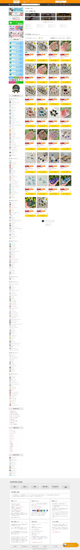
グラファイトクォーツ (14, 184)
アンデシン (12, 130)
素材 (11, 451)
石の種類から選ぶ (32, 11)
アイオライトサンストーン (15, 102)
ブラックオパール (13, 321)
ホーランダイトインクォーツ (15, 343)
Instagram (12, 82)
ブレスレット (32, 14)
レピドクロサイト (13, 395)
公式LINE (19, 82)
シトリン (12, 209)
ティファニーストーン (14, 261)
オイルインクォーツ (14, 150)
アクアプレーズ (13, 107)
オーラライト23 (13, 147)
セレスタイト (12, 231)
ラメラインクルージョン (14, 384)
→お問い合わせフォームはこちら (37, 542)
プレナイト (12, 329)
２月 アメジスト (13, 459)
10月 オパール (13, 471)
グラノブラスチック (14, 183)
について (14, 487)
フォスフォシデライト (14, 312)
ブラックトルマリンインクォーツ (16, 324)
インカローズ (12, 136)
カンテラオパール (13, 176)
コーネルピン (12, 197)
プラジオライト (13, 317)
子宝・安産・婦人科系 (14, 414)
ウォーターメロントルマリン (15, 138)
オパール (12, 154)
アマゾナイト (12, 120)
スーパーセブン (13, 214)
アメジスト (12, 123)
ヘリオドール (12, 337)
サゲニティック (13, 202)
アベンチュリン (13, 118)
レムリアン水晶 (13, 398)
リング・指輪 (48, 18)
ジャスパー (12, 210)
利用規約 (44, 546)
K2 (11, 160)
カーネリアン (12, 167)
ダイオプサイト (13, 244)
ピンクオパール (13, 303)
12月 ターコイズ (13, 475)
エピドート (12, 141)
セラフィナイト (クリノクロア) (15, 228)
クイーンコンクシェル (14, 181)
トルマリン (12, 272)
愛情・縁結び (12, 411)
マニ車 (11, 361)
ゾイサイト (12, 238)
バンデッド (12, 296)
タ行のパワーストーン (29, 26)
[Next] (48, 225)
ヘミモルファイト (13, 335)
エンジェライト (13, 144)
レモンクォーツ (13, 400)
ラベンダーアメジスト (14, 382)
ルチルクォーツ (13, 389)
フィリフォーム (13, 311)
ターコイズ (12, 243)
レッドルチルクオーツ (14, 393)
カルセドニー (12, 175)
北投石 (11, 346)
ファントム (12, 309)
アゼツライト (12, 115)
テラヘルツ (12, 264)
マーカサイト (12, 355)
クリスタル (12, 188)
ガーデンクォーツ (13, 162)
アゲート (12, 112)
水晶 (11, 215)
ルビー (11, 390)
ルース (11, 440)
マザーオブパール (13, 358)
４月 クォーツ (13, 462)
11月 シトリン (13, 473)
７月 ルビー (12, 467)
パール (11, 285)
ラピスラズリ (12, 377)
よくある (65, 487)
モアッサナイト (13, 366)
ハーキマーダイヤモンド (14, 284)
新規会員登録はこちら (60, 1)
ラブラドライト (13, 381)
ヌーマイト (12, 278)
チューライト (12, 257)
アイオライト (12, 101)
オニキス (12, 152)
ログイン (50, 4)
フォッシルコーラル (14, 314)
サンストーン (12, 206)
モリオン (12, 367)
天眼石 (11, 265)
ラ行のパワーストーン (29, 28)
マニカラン (12, 359)
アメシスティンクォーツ (14, 122)
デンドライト (12, 267)
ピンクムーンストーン (14, 308)
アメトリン (12, 126)
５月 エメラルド (13, 463)
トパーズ (12, 269)
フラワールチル (13, 325)
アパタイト (12, 117)
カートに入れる (30, 60)
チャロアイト (12, 256)
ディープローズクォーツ (14, 259)
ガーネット (12, 165)
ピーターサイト (13, 300)
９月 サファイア (13, 470)
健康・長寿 (12, 419)
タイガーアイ (12, 246)
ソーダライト (12, 234)
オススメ (64, 18)
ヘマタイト (12, 333)
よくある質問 (55, 546)
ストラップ (12, 438)
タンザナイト (12, 252)
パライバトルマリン (14, 295)
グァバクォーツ (13, 180)
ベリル (11, 340)
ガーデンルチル (13, 164)
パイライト (12, 288)
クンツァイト (12, 194)
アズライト (12, 113)
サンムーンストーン (14, 207)
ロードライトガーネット (14, 405)
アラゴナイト (12, 128)
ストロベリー (12, 223)
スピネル (12, 225)
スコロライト (12, 218)
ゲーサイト (12, 196)
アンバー (12, 131)
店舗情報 (15, 546)
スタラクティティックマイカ (15, 220)
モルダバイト (12, 371)
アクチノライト (13, 110)
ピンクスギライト (13, 304)
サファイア (12, 204)
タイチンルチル (13, 248)
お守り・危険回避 (13, 424)
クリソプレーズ (13, 191)
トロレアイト (12, 273)
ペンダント (32, 18)
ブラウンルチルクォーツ (14, 316)
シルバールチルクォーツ (14, 212)
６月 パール (12, 465)
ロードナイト (12, 403)
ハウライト (12, 292)
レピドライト (12, 397)
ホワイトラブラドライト (14, 349)
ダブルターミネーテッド (14, 251)
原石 (11, 448)
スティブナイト (13, 222)
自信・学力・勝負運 (14, 417)
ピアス (11, 435)
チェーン (12, 449)
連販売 (11, 446)
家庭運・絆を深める (14, 412)
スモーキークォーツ (14, 226)
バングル (12, 436)
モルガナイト (12, 369)
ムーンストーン (13, 364)
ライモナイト (12, 376)
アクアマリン (12, 109)
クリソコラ (12, 189)
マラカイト (12, 363)
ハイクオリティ (64, 14)
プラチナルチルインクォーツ (15, 319)
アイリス (12, 105)
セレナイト (12, 233)
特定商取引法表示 (35, 546)
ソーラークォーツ (13, 236)
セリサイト (12, 230)
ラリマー (12, 385)
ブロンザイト (12, 332)
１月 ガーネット (13, 457)
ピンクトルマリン (13, 306)
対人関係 (12, 422)
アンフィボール (13, 133)
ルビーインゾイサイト (14, 392)
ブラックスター (13, 322)
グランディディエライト (14, 186)
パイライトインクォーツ (14, 290)
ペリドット (12, 338)
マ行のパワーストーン (64, 26)
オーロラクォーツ (13, 149)
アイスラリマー (13, 104)
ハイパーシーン (13, 287)
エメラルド (12, 139)
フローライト (12, 330)
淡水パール (12, 254)
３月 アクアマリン (13, 460)
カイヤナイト (12, 170)
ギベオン (12, 178)
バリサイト (12, 298)
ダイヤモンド (12, 249)
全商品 (26, 11)
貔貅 (11, 443)
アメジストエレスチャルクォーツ (16, 125)
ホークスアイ (12, 341)
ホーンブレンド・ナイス (14, 345)
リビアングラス (13, 387)
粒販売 (48, 14)
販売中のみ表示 (61, 38)
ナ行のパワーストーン (53, 26)
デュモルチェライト (14, 262)
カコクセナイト (13, 172)
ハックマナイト (13, 293)
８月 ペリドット (13, 468)
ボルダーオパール (13, 348)
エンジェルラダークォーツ (15, 146)
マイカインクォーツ (14, 356)
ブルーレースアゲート (14, 327)
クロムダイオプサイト (14, 192)
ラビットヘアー (13, 379)
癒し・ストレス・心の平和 (15, 416)
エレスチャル (12, 142)
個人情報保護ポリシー (25, 546)
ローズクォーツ (13, 401)
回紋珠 (11, 168)
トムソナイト (12, 270)
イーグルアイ (12, 134)
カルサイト (12, 173)
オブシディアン (13, 155)
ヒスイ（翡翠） (13, 301)
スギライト (12, 217)
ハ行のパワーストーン (41, 26)
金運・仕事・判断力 (14, 420)
